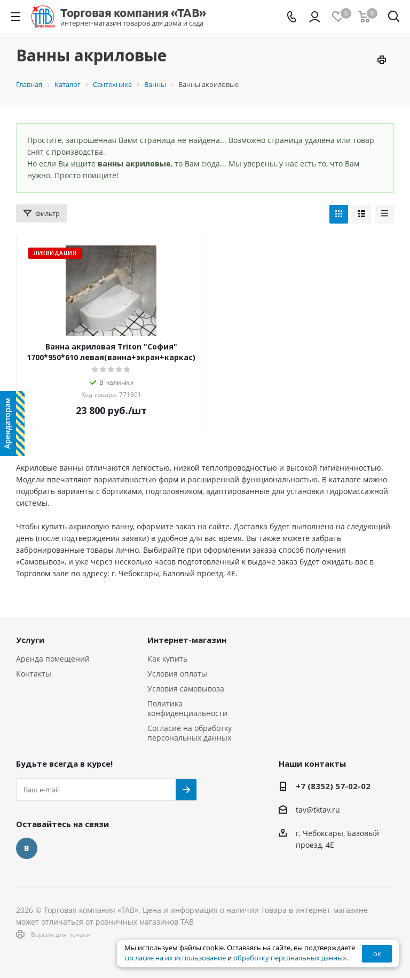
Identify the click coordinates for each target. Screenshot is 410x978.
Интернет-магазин (186, 639)
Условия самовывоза (185, 688)
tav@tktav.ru (318, 810)
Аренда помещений (53, 659)
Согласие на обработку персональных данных (189, 733)
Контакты (33, 674)
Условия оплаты (177, 674)
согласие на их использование (175, 958)
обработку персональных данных (289, 958)
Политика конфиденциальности (187, 708)
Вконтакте (26, 848)
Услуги (30, 639)
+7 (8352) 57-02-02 (333, 786)
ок (377, 953)
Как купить (167, 659)
